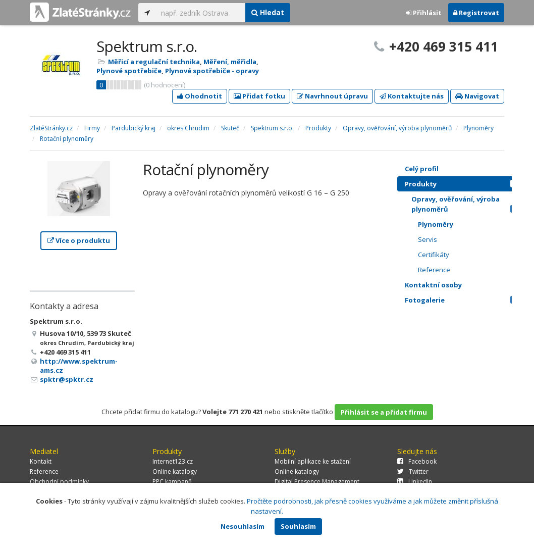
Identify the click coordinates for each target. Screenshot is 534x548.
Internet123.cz (172, 461)
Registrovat (476, 12)
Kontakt (40, 461)
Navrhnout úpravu (332, 96)
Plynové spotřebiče (129, 70)
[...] (200, 12)
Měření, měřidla (229, 61)
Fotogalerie (463, 300)
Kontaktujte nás (412, 96)
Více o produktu (78, 240)
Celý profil (422, 168)
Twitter (413, 471)
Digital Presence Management (317, 481)
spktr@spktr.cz (66, 379)
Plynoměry (435, 224)
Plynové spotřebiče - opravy (212, 70)
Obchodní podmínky (59, 481)
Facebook (417, 461)
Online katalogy (174, 471)
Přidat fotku (259, 96)
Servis (427, 239)
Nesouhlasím (242, 526)
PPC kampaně (172, 481)
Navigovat (477, 96)
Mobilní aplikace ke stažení (313, 461)
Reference (434, 269)
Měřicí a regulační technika (154, 61)
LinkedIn (414, 481)
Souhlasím (298, 526)
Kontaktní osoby (463, 284)
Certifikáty (433, 254)
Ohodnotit (199, 96)
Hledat (267, 12)
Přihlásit (424, 12)
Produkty (463, 183)
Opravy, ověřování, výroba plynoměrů (466, 204)
